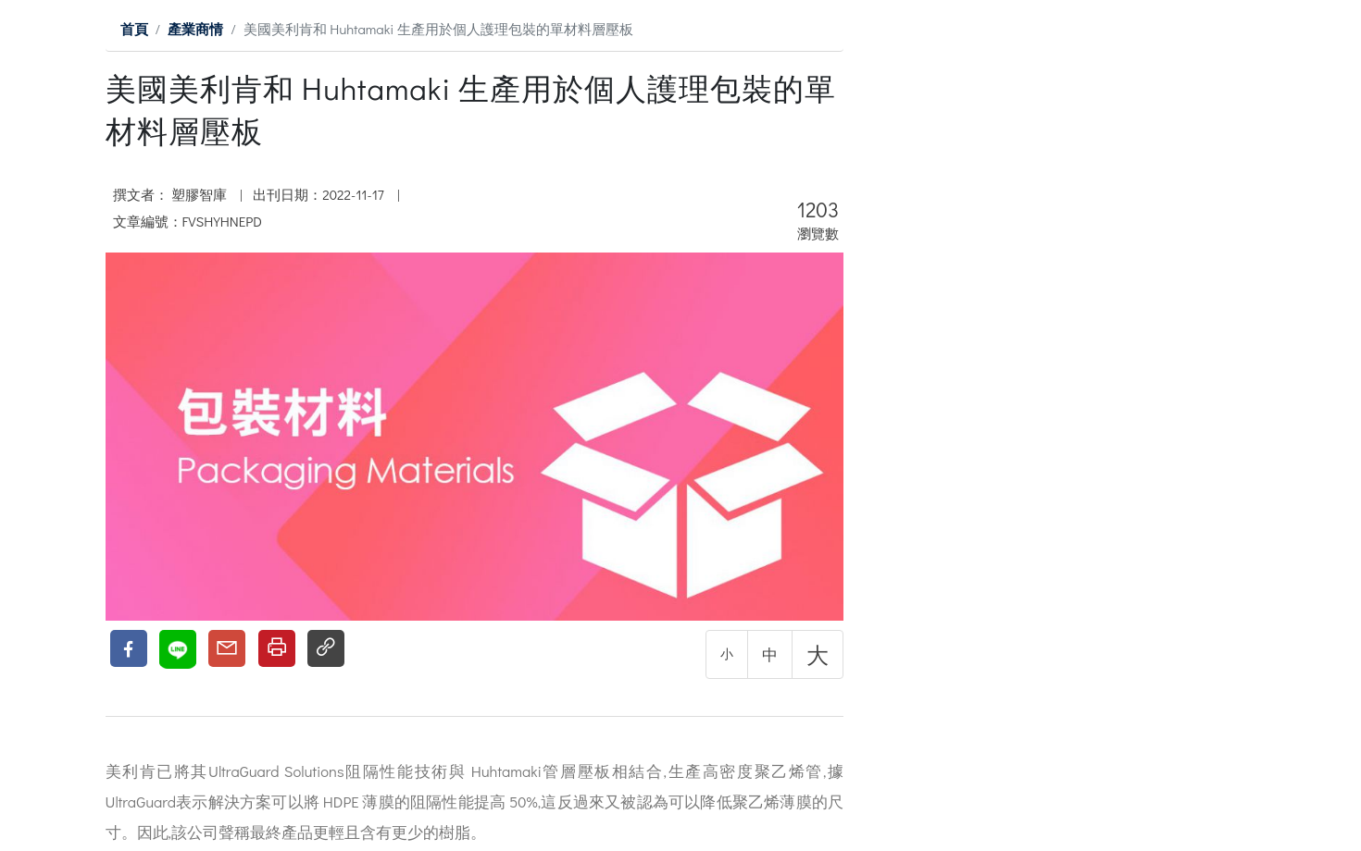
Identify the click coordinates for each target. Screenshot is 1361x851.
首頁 (134, 28)
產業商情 (195, 28)
